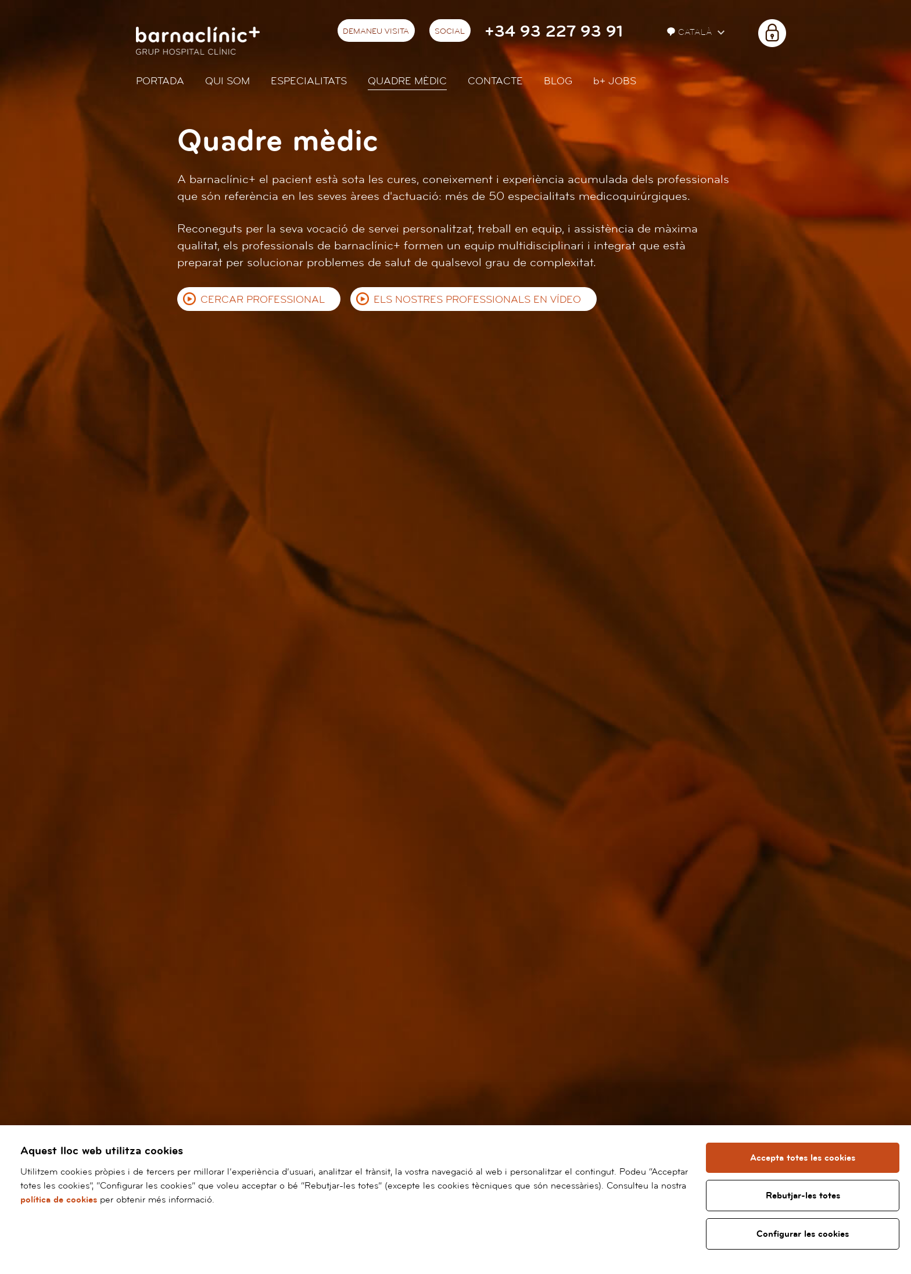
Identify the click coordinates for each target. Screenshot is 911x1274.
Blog (558, 81)
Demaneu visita (376, 31)
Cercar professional (262, 299)
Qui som (227, 81)
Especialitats (309, 81)
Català (690, 32)
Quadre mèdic (407, 81)
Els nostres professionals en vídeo (477, 299)
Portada (160, 81)
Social (450, 31)
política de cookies (58, 1199)
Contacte (495, 81)
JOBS (614, 81)
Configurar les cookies (802, 1234)
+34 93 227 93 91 (554, 32)
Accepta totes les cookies (802, 1158)
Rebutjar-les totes (803, 1195)
